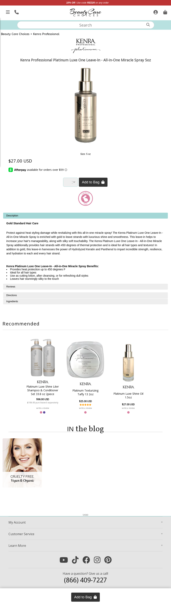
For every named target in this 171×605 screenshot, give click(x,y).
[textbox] (85, 25)
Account (17, 522)
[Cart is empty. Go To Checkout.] (164, 11)
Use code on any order (87, 2)
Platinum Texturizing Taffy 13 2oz (85, 392)
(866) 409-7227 (85, 580)
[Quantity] (70, 182)
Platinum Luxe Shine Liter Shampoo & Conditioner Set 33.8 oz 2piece (42, 390)
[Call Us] (16, 11)
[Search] (148, 25)
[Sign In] (155, 11)
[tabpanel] (85, 248)
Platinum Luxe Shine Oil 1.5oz (128, 395)
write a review (42, 408)
